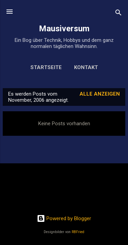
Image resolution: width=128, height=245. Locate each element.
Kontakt (86, 67)
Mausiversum (64, 28)
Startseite (46, 67)
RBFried (78, 232)
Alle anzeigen (100, 94)
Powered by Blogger (64, 218)
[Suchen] (118, 13)
